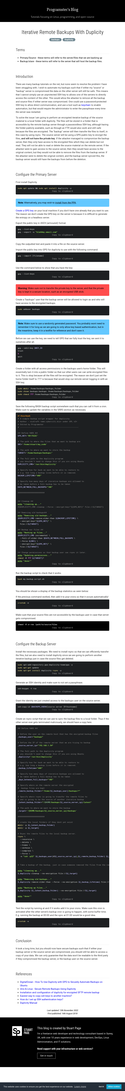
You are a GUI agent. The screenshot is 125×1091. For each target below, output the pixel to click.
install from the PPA (65, 202)
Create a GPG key (25, 210)
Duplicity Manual (28, 1002)
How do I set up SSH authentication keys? (41, 999)
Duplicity (69, 39)
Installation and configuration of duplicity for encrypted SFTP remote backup (59, 992)
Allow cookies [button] (114, 1087)
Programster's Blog (62, 9)
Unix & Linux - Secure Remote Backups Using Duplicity (48, 989)
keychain (86, 105)
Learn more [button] (80, 1086)
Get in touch (46, 1055)
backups (55, 39)
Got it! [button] (101, 1087)
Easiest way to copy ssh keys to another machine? (46, 995)
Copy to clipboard (62, 191)
